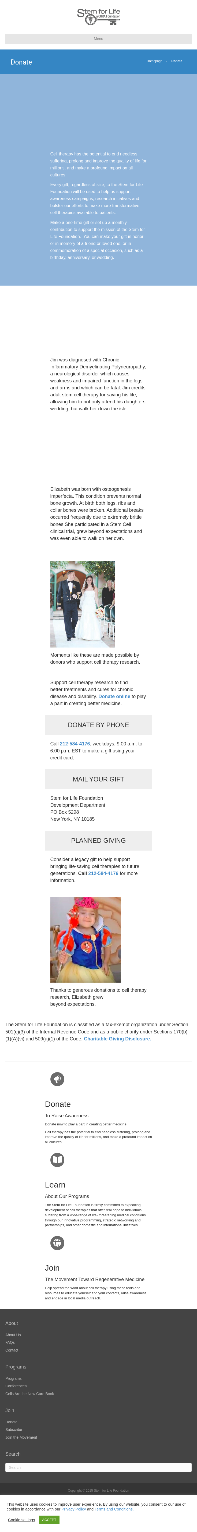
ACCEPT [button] (49, 1520)
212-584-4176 (103, 873)
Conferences (16, 1386)
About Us (13, 1335)
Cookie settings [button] (21, 1520)
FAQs (10, 1342)
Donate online (114, 696)
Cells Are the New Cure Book (29, 1394)
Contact (11, 1350)
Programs (13, 1378)
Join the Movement (21, 1437)
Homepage (154, 61)
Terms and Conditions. (114, 1509)
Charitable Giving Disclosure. (117, 1039)
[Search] (98, 1467)
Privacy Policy (73, 1509)
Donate (11, 1422)
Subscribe (13, 1429)
